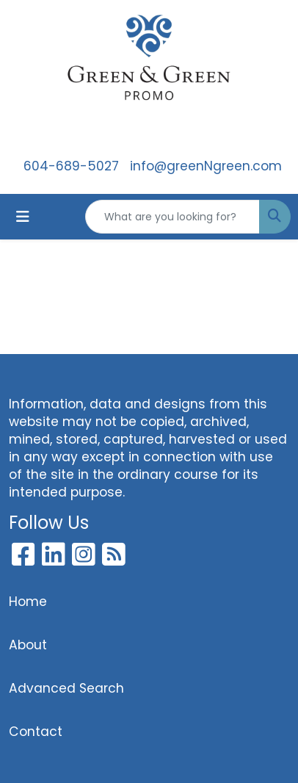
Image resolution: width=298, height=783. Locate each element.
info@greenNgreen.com (206, 166)
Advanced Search (66, 688)
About (28, 645)
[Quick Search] (172, 217)
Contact (35, 731)
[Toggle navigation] (22, 216)
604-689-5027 (71, 166)
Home (28, 601)
